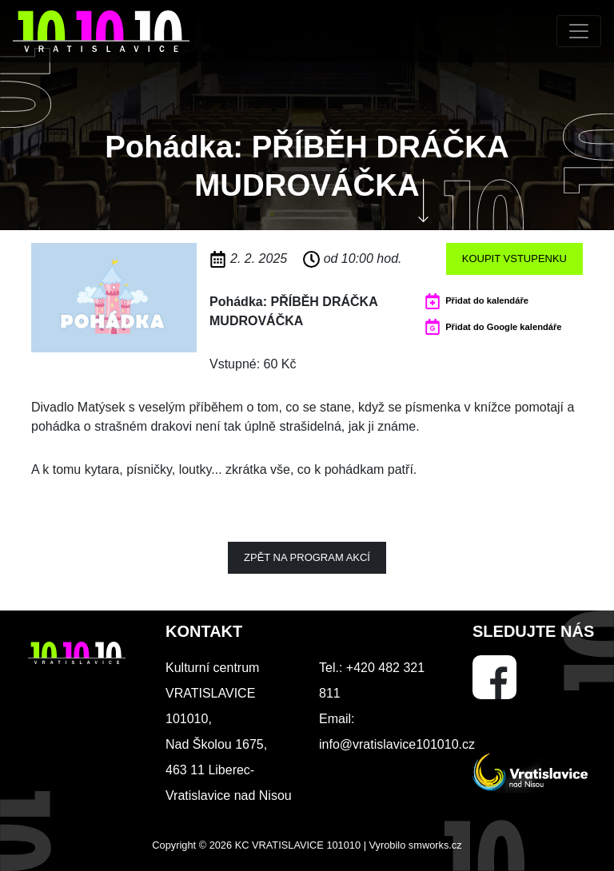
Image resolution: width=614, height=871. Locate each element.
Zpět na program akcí (307, 557)
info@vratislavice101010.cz (397, 744)
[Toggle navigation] (578, 31)
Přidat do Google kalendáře (503, 327)
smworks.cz (435, 845)
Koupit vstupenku (514, 258)
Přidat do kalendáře (486, 300)
